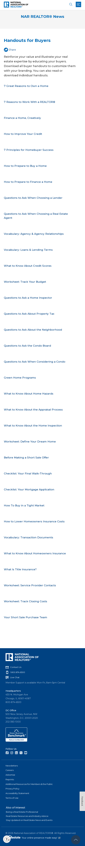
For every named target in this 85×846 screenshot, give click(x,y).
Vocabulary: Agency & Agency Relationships (34, 233)
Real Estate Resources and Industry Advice (27, 816)
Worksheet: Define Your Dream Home (30, 441)
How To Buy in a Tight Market (24, 505)
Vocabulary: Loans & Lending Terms (28, 249)
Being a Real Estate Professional (22, 812)
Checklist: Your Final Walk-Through (28, 473)
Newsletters (12, 765)
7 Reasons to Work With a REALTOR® (29, 101)
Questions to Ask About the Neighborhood (33, 329)
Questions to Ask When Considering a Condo (34, 361)
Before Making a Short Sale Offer (26, 457)
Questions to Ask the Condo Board (27, 345)
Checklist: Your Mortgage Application (29, 489)
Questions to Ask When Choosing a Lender (33, 197)
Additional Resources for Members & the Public (29, 784)
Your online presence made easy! (41, 837)
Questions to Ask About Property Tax (29, 313)
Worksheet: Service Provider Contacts (30, 585)
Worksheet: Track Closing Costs (25, 601)
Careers (10, 770)
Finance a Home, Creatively (22, 117)
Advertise (10, 775)
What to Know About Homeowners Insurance (35, 553)
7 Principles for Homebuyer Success (28, 149)
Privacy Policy (12, 788)
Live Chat (14, 677)
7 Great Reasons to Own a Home (26, 86)
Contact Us (15, 667)
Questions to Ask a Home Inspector (28, 297)
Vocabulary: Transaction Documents (28, 537)
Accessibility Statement (17, 793)
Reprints (10, 779)
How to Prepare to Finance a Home (28, 181)
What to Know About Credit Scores (27, 265)
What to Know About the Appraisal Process (33, 409)
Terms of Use (12, 798)
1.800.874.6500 (17, 672)
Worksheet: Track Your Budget (25, 281)
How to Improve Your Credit (23, 133)
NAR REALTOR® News (42, 16)
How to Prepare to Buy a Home (25, 165)
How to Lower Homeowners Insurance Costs (34, 521)
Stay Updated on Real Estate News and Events (29, 820)
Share (10, 50)
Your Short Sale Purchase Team (25, 617)
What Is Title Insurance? (20, 569)
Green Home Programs (20, 377)
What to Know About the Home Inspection (33, 425)
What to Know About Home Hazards (28, 393)
